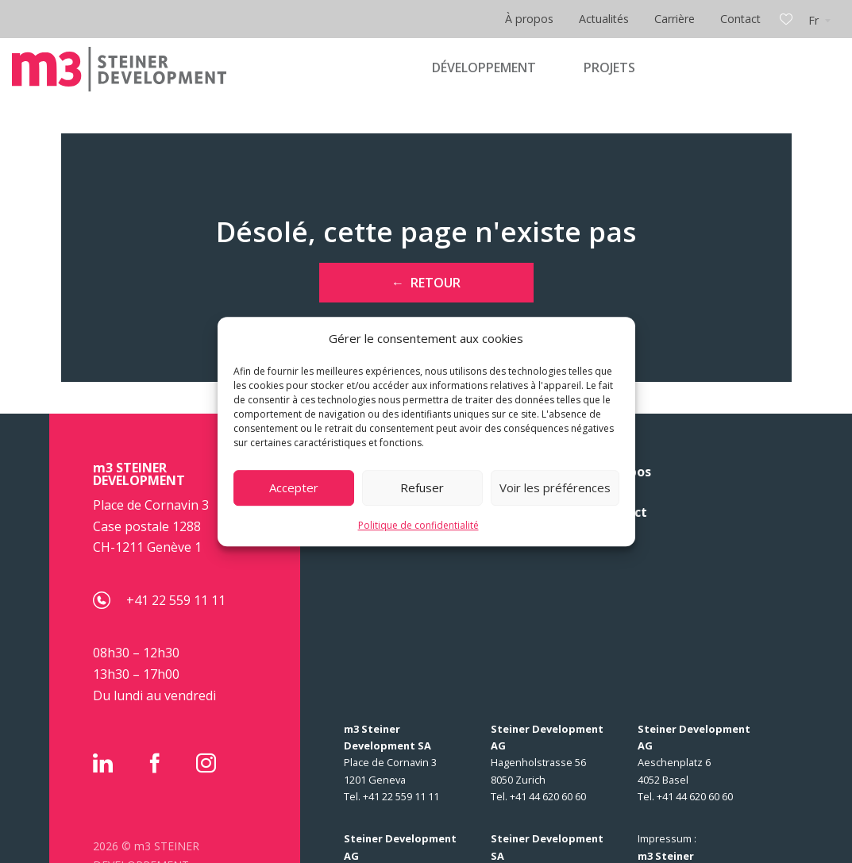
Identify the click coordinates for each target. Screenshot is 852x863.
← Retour (426, 282)
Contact (740, 18)
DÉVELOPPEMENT (484, 67)
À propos (529, 18)
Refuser (422, 487)
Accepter (293, 487)
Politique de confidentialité (418, 525)
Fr (813, 20)
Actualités (604, 18)
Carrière (674, 18)
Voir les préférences (555, 487)
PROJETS (609, 67)
